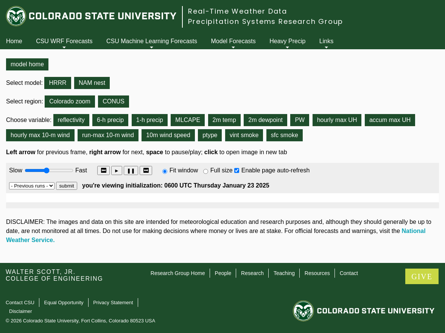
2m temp (224, 120)
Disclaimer (20, 311)
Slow (15, 170)
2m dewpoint (265, 120)
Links (326, 41)
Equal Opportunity (64, 302)
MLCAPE (187, 120)
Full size (221, 170)
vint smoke (244, 135)
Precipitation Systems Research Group (265, 21)
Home (14, 41)
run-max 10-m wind (108, 135)
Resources (317, 273)
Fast (80, 170)
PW (300, 120)
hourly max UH (337, 120)
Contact (349, 273)
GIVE (422, 276)
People (223, 273)
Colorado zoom (69, 101)
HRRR (57, 83)
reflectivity (71, 120)
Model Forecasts (233, 41)
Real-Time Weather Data (237, 11)
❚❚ (131, 171)
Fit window (184, 170)
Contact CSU (20, 302)
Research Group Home (178, 273)
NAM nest (92, 83)
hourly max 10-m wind (40, 135)
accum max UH (390, 120)
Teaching (284, 273)
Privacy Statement (113, 302)
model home (27, 64)
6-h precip (110, 120)
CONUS (113, 101)
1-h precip (149, 120)
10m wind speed (168, 135)
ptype (209, 135)
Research (252, 273)
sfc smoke (284, 135)
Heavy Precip (287, 41)
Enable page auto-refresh (275, 170)
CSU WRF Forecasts (64, 41)
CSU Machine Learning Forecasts (151, 41)
